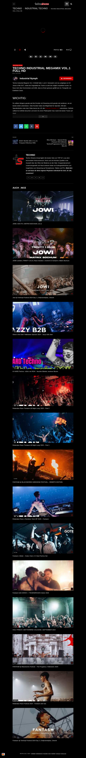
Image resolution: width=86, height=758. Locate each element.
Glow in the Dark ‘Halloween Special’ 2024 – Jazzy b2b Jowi (33, 334)
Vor (72, 137)
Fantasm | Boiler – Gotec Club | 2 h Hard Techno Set (30, 556)
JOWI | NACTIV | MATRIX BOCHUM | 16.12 (27, 224)
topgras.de (58, 753)
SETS (49, 753)
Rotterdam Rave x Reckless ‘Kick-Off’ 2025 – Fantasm (31, 519)
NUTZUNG (45, 753)
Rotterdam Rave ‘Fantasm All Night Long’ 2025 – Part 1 (31, 445)
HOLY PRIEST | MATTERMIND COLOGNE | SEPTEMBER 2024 (34, 630)
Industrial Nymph (29, 78)
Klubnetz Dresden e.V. (52, 108)
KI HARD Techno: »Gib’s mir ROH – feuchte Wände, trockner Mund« (35, 371)
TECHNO (17, 8)
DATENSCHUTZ (39, 753)
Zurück (14, 137)
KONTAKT (53, 753)
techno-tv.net (63, 753)
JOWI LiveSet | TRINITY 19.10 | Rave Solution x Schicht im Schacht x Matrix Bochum (41, 261)
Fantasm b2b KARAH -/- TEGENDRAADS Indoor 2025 (31, 593)
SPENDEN (33, 753)
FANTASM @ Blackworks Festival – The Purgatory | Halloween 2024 (35, 667)
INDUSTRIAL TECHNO (36, 8)
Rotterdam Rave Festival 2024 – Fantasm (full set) (29, 704)
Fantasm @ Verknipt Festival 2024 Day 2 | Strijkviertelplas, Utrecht (35, 740)
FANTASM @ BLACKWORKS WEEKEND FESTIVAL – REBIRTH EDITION (37, 482)
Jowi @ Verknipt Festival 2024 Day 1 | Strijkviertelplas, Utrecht (33, 297)
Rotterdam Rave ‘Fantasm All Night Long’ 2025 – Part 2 (31, 408)
